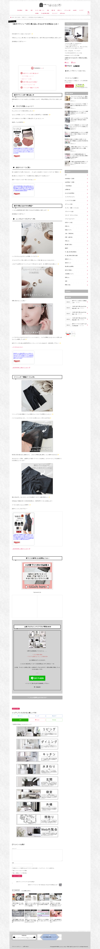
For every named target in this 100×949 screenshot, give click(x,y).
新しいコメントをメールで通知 (20, 870)
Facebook (73, 62)
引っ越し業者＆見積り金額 (71, 255)
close (42, 68)
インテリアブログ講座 (70, 200)
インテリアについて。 (70, 196)
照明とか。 (67, 277)
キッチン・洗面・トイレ (39, 10)
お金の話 (74, 10)
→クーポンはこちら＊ (17, 347)
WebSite (67, 62)
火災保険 (36, 13)
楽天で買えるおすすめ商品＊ (30, 82)
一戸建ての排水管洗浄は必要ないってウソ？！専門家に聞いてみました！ (79, 162)
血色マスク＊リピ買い (27, 79)
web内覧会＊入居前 (69, 178)
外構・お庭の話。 (69, 236)
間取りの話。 (68, 284)
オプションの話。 (69, 204)
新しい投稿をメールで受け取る (20, 873)
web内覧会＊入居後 (69, 182)
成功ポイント (68, 262)
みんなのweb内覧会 (69, 193)
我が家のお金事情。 (69, 266)
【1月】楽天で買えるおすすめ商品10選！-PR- (75, 319)
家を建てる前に (68, 244)
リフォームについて (69, 218)
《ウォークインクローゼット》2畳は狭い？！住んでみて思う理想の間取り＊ (79, 98)
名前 (13, 863)
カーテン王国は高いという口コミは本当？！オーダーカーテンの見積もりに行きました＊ (79, 126)
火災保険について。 (69, 273)
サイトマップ (54, 13)
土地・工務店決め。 (69, 233)
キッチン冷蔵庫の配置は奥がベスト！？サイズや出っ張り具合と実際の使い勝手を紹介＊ (79, 155)
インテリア (81, 10)
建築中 (66, 247)
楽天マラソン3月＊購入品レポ (30, 73)
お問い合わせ (62, 13)
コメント (14, 848)
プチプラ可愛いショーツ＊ (28, 76)
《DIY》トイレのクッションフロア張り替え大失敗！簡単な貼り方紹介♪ (79, 118)
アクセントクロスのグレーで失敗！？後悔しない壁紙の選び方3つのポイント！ (79, 105)
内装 (31, 10)
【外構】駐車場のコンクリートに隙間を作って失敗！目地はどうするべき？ (79, 133)
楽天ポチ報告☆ (16, 708)
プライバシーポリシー (16, 946)
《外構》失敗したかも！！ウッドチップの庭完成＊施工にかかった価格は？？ (79, 148)
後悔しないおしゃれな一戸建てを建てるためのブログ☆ (68, 946)
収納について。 (68, 229)
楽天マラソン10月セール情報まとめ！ (76, 302)
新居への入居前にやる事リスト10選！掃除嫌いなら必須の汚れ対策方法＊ (79, 140)
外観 (48, 10)
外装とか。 (67, 240)
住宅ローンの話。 (69, 222)
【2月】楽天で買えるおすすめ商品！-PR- (75, 313)
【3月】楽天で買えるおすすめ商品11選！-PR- (75, 307)
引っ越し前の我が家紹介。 (71, 251)
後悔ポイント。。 (69, 258)
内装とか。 (67, 225)
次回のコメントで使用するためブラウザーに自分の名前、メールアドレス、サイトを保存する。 (34, 868)
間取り (26, 10)
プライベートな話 (69, 211)
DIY (66, 174)
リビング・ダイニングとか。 (72, 214)
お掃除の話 (67, 189)
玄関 (66, 280)
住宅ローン (60, 10)
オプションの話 (67, 10)
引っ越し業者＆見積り (45, 13)
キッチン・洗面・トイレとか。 (72, 207)
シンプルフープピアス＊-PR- (28, 84)
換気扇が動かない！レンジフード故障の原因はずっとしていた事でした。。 (79, 112)
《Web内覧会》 (20, 10)
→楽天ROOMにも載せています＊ (20, 367)
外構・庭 (53, 10)
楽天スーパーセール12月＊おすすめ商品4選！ (76, 325)
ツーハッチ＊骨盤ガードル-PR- (31, 87)
